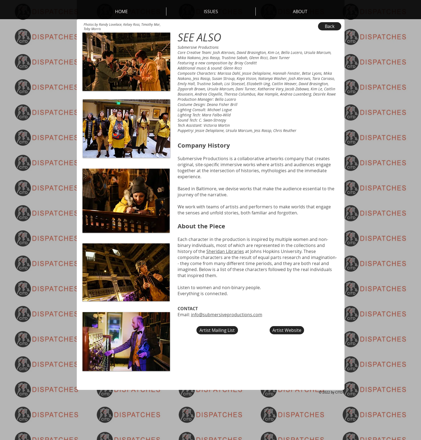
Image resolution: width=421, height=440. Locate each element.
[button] (300, 11)
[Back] (329, 26)
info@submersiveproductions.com (226, 315)
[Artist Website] (287, 330)
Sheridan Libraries (225, 251)
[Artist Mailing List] (217, 330)
